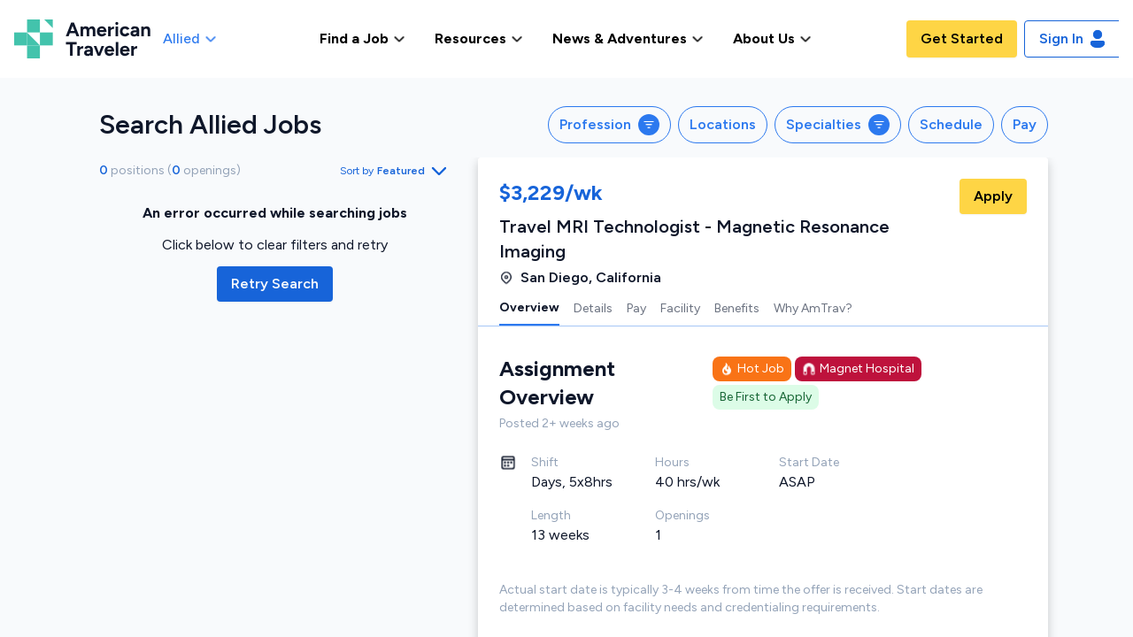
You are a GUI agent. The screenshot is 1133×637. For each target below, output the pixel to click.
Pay (636, 308)
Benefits (736, 308)
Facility (680, 308)
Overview (529, 307)
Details (593, 308)
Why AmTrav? (813, 308)
